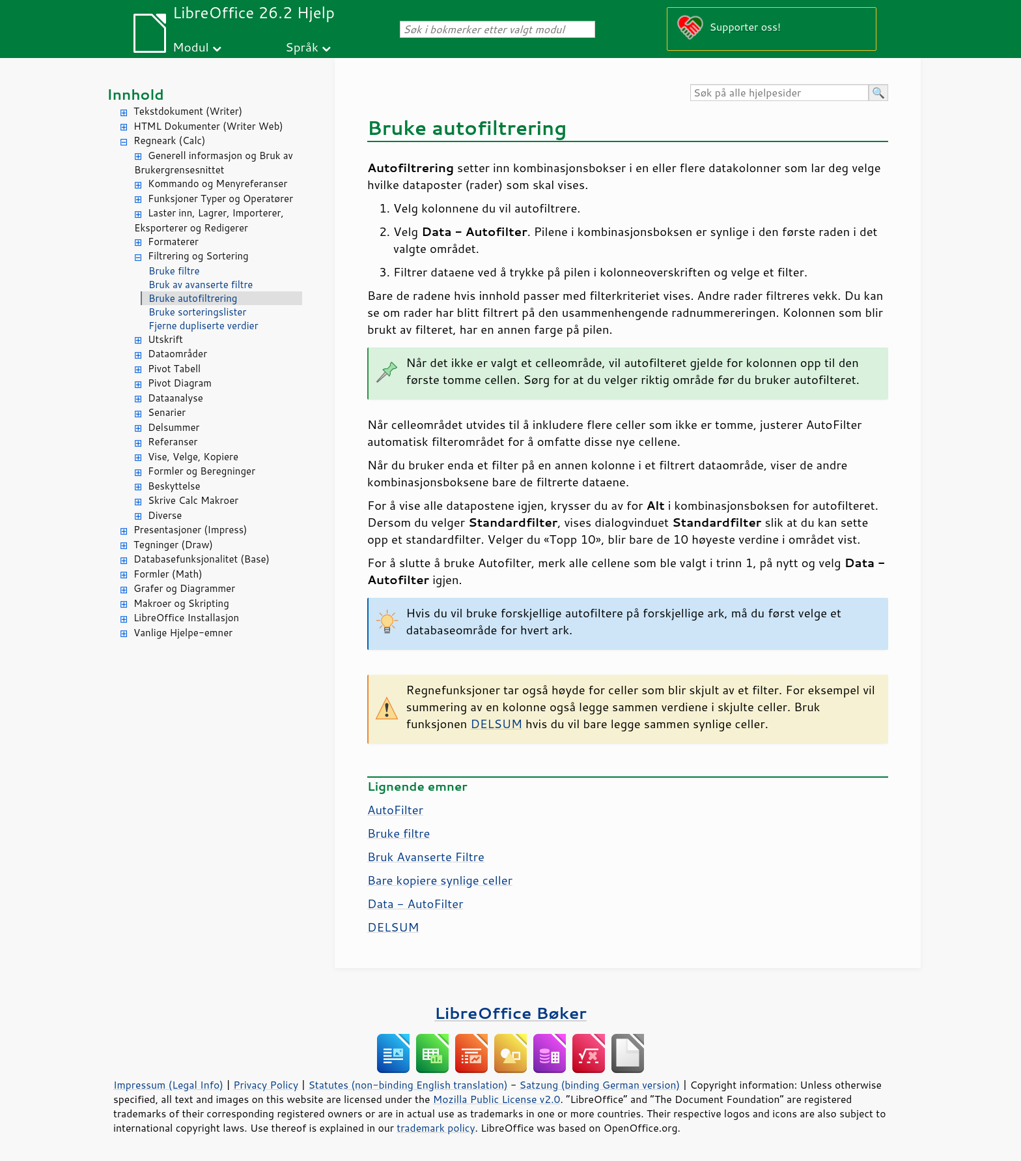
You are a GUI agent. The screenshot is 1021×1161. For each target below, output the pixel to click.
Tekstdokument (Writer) (187, 111)
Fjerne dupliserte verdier (203, 325)
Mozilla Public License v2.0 (497, 1099)
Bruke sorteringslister (197, 312)
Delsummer (173, 427)
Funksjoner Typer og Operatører (220, 198)
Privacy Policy (265, 1085)
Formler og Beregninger (201, 471)
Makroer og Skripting (181, 603)
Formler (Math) (168, 574)
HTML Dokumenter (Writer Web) (208, 126)
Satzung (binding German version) (600, 1085)
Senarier (167, 412)
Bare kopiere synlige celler (439, 880)
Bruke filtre (174, 271)
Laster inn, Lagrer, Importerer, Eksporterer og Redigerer (209, 220)
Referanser (172, 441)
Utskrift (165, 339)
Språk (301, 46)
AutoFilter (395, 809)
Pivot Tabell (174, 368)
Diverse (165, 515)
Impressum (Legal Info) (168, 1085)
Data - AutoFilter (415, 903)
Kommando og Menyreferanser (217, 183)
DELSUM (496, 723)
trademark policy (436, 1128)
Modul (191, 46)
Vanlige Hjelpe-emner (182, 632)
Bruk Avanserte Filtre (425, 856)
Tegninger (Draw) (173, 544)
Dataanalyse (175, 398)
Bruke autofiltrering (192, 298)
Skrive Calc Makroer (193, 500)
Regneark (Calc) (169, 140)
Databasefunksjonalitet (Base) (201, 559)
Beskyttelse (174, 486)
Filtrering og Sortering (198, 256)
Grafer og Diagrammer (184, 588)
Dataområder (177, 353)
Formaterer (173, 241)
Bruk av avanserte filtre (200, 284)
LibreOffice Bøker (510, 1012)
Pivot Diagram (180, 383)
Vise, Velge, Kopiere (193, 456)
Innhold (135, 94)
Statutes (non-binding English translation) (407, 1085)
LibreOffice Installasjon (186, 618)
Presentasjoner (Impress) (190, 529)
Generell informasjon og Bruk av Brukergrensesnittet (213, 163)
